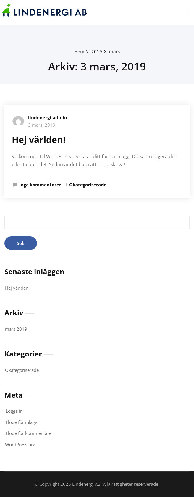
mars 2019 (16, 329)
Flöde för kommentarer (29, 433)
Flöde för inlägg (21, 422)
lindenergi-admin (47, 117)
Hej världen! (39, 139)
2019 (96, 51)
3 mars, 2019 (41, 125)
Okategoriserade (87, 185)
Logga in (14, 411)
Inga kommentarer (40, 185)
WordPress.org (20, 444)
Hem (79, 51)
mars (114, 51)
